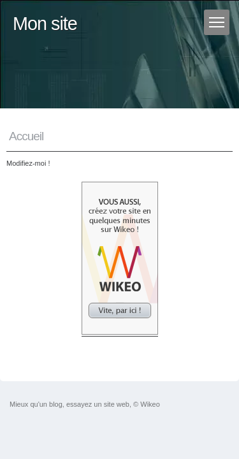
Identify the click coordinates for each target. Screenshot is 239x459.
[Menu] (216, 22)
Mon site (45, 23)
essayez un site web (97, 404)
